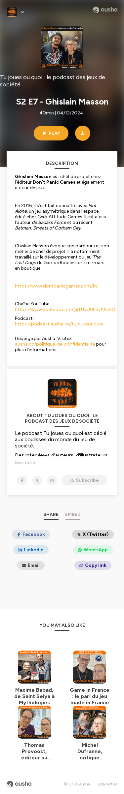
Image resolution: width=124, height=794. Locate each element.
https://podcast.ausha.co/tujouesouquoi (59, 324)
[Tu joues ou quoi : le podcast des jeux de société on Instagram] (52, 480)
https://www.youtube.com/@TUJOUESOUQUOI (65, 309)
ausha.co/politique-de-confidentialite (55, 344)
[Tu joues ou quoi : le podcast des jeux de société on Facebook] (22, 480)
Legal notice (107, 784)
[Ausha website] (105, 10)
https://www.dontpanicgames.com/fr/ (56, 286)
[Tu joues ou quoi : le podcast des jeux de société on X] (37, 480)
